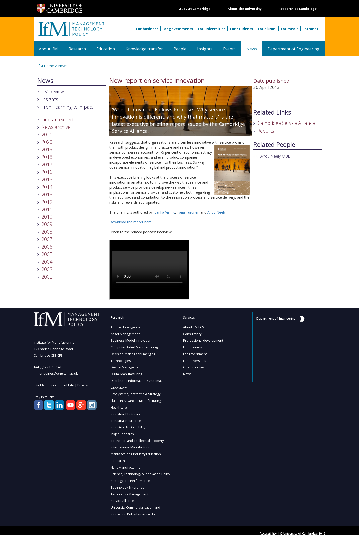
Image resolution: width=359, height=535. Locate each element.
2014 (46, 187)
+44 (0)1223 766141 (47, 367)
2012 (46, 202)
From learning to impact (67, 107)
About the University (245, 9)
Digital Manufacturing (127, 372)
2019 (46, 149)
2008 (46, 231)
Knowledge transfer (144, 49)
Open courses (194, 366)
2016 (46, 172)
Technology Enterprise (128, 483)
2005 (46, 254)
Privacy (83, 385)
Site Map (40, 385)
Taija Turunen (188, 212)
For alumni (267, 28)
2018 (46, 157)
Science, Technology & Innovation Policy (141, 470)
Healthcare (119, 405)
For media (290, 28)
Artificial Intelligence (126, 327)
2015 (46, 179)
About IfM (48, 49)
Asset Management (125, 333)
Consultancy (192, 333)
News (254, 49)
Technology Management (130, 489)
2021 (46, 134)
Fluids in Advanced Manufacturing (136, 398)
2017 (46, 164)
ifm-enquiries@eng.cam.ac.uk (56, 373)
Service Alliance (122, 496)
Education (105, 49)
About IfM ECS (193, 327)
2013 (46, 194)
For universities (212, 28)
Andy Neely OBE (275, 156)
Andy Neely (216, 212)
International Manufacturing (132, 444)
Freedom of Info (62, 385)
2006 (46, 246)
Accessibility (268, 528)
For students (241, 28)
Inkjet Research (122, 431)
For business (147, 28)
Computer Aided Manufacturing (134, 346)
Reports (265, 130)
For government (195, 353)
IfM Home (45, 65)
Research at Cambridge (298, 9)
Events (229, 49)
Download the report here (130, 222)
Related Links (272, 112)
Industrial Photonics (126, 411)
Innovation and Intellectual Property (138, 437)
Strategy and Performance (131, 476)
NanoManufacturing (126, 463)
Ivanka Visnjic (164, 212)
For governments (177, 28)
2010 (46, 217)
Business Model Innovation (131, 340)
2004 (46, 261)
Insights (204, 49)
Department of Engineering (293, 49)
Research (77, 49)
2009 (46, 224)
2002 (46, 276)
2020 (46, 142)
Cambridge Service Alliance (286, 123)
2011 (46, 209)
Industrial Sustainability (128, 424)
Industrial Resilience (126, 418)
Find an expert (57, 119)
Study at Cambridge (194, 9)
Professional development (203, 340)
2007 (46, 239)
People (180, 49)
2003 (46, 269)
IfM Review (52, 91)
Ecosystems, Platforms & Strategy (136, 392)
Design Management (126, 366)
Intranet (310, 28)
